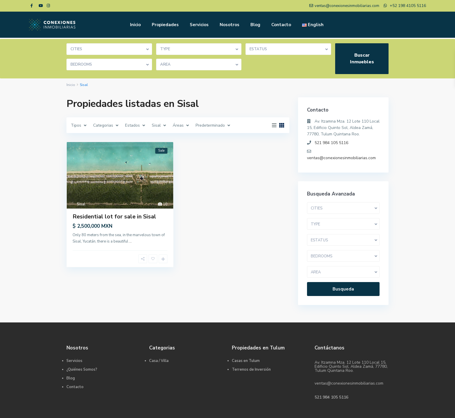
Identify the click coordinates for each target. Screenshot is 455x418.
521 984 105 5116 (331, 143)
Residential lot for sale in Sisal (114, 216)
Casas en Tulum (246, 360)
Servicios (199, 25)
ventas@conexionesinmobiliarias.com (341, 158)
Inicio (135, 25)
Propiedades (165, 25)
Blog (255, 25)
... (130, 241)
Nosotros (229, 25)
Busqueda (343, 289)
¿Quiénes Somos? (81, 369)
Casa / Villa (159, 360)
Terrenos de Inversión (251, 369)
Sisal (81, 204)
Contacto (281, 25)
